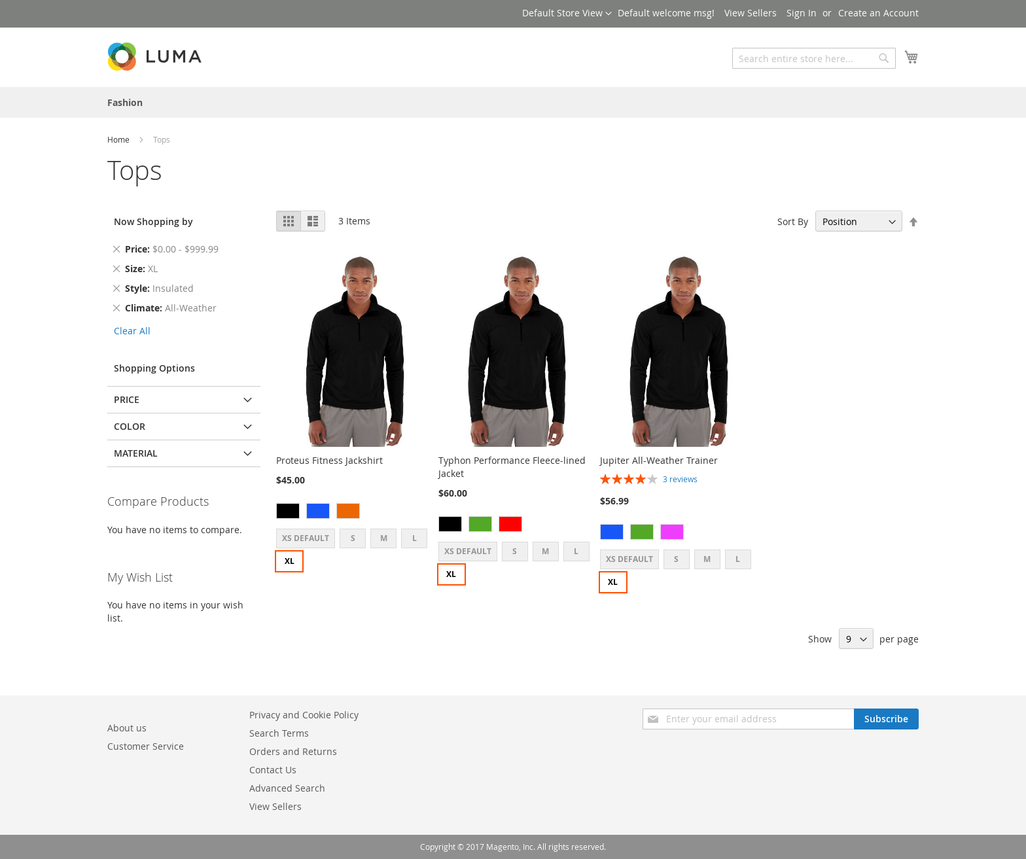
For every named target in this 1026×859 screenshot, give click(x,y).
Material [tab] (136, 453)
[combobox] (814, 58)
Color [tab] (129, 426)
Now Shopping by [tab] (153, 221)
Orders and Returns (293, 751)
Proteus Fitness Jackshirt (329, 460)
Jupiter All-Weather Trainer (659, 460)
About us (127, 728)
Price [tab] (126, 399)
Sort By (792, 221)
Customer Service (145, 746)
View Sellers (750, 13)
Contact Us (272, 769)
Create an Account (878, 13)
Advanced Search (287, 788)
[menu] (513, 102)
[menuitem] (124, 102)
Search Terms (279, 733)
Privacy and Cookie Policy (304, 715)
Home (119, 139)
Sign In (802, 13)
